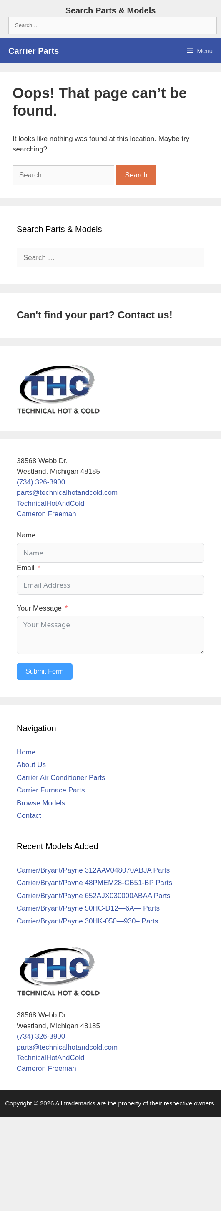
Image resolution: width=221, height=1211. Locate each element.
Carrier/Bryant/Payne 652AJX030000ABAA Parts (94, 896)
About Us (31, 765)
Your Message (39, 608)
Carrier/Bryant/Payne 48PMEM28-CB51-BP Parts (94, 883)
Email (26, 568)
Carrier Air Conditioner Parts (61, 778)
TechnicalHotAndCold (51, 503)
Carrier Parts (33, 51)
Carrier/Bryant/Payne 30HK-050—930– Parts (87, 921)
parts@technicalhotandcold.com (67, 493)
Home (26, 752)
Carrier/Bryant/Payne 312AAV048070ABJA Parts (93, 870)
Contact (29, 816)
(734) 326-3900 (41, 482)
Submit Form (44, 671)
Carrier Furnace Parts (51, 790)
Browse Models (41, 803)
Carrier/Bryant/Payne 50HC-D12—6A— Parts (88, 908)
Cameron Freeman (46, 514)
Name (26, 535)
